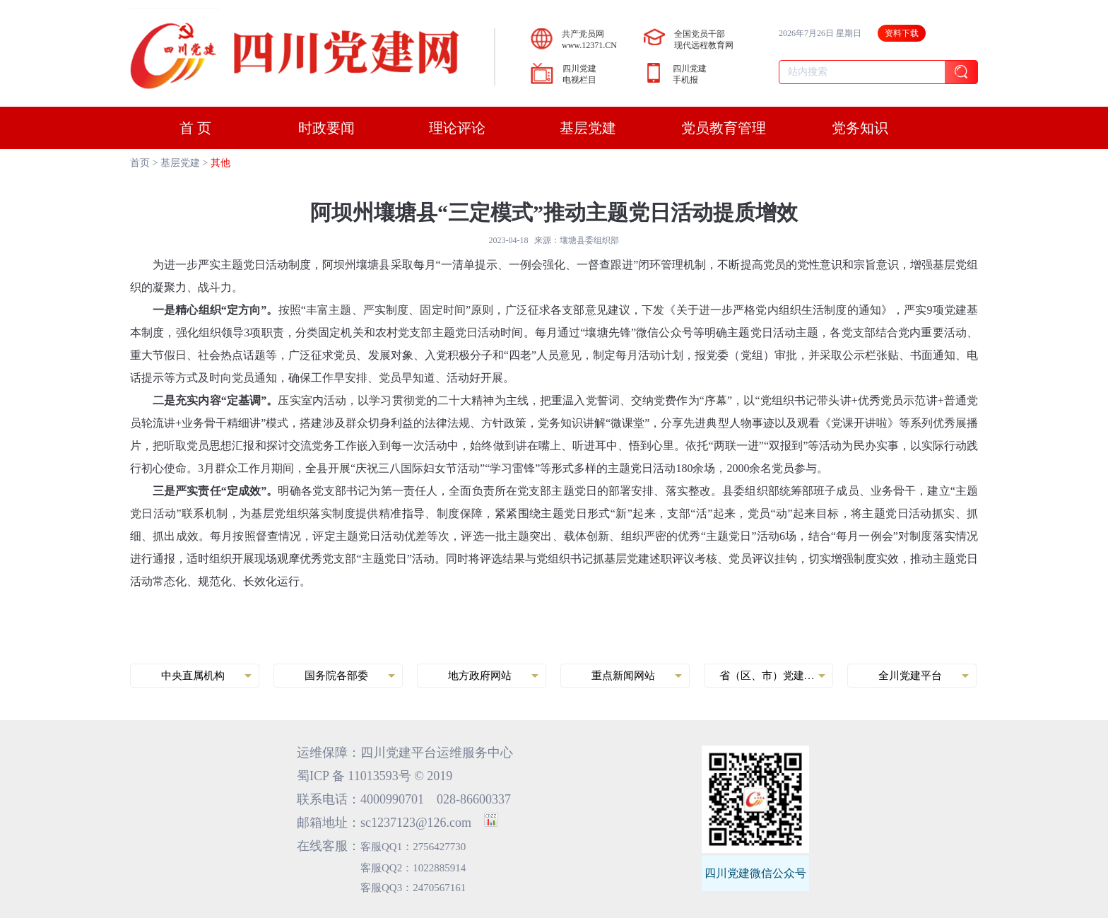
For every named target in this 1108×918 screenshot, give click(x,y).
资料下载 (902, 33)
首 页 (195, 128)
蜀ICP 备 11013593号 (354, 776)
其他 (220, 163)
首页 (140, 163)
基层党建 (180, 163)
